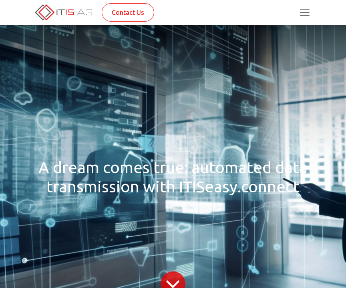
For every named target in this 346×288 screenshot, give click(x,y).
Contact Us (128, 12)
